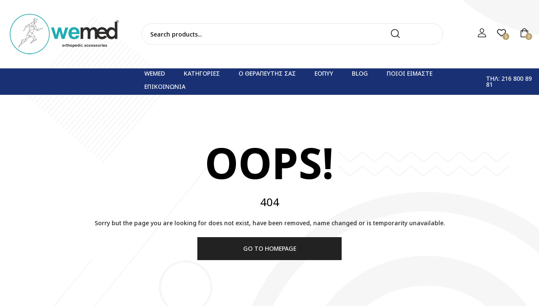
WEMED (154, 73)
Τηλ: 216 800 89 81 (509, 81)
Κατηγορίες (202, 73)
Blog (360, 73)
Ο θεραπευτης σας (267, 73)
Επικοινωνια (164, 86)
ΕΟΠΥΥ (323, 73)
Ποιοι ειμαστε (409, 73)
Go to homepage (269, 248)
